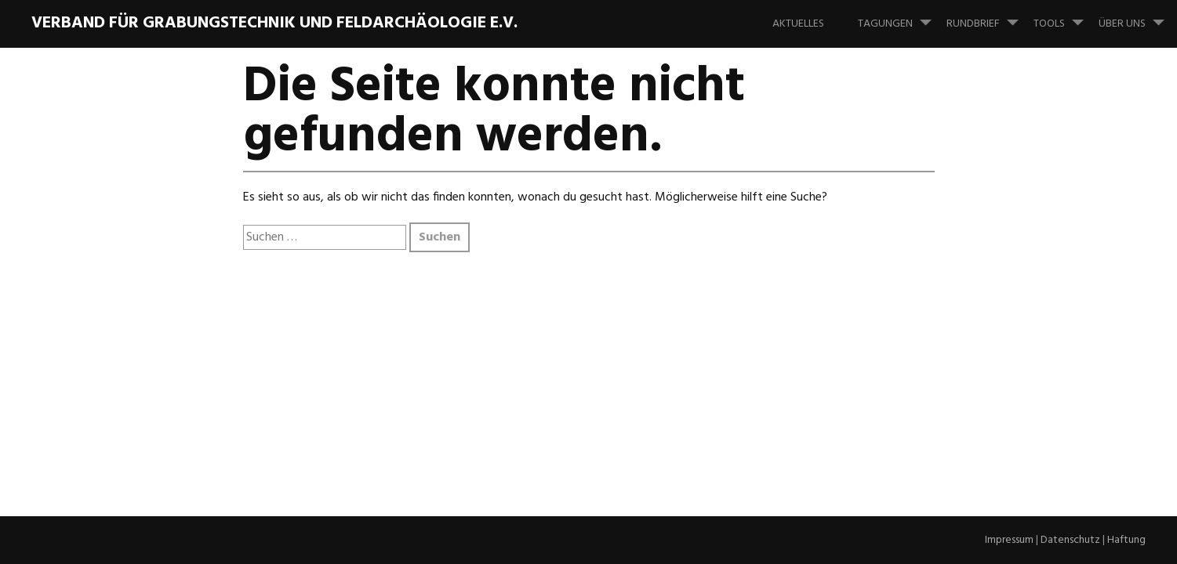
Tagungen (901, 16)
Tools (1065, 16)
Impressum (1009, 540)
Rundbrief (988, 16)
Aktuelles (798, 24)
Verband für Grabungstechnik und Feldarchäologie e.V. (274, 23)
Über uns (1138, 16)
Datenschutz (1070, 540)
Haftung (1126, 540)
